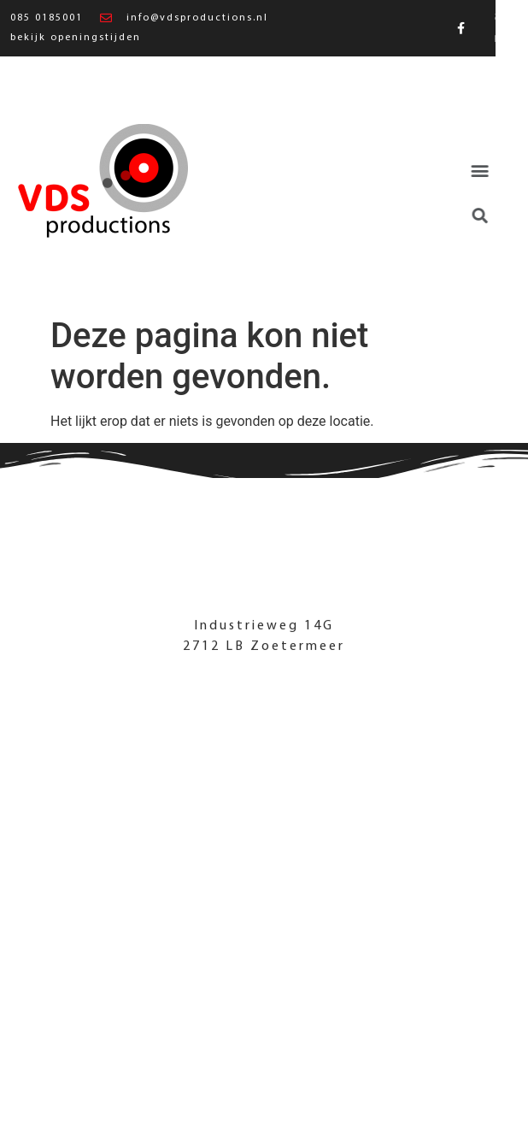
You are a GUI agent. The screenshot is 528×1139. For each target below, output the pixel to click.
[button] (471, 170)
